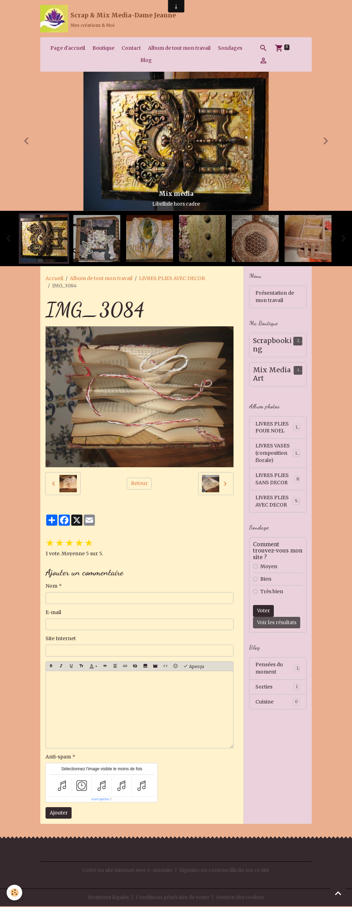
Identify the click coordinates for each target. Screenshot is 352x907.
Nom (51, 586)
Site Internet (61, 639)
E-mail (53, 613)
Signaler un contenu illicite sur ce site (224, 871)
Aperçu (193, 667)
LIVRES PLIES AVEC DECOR (172, 279)
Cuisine (277, 702)
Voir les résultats (276, 623)
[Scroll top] (338, 893)
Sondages (230, 48)
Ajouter (59, 813)
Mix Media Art (272, 375)
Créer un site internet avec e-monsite (127, 871)
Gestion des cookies (240, 898)
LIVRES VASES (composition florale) (278, 453)
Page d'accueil (67, 48)
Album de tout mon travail (179, 48)
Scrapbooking (272, 345)
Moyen (268, 567)
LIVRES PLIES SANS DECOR (277, 479)
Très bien (271, 592)
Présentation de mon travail (274, 297)
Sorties (277, 687)
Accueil (54, 279)
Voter (263, 611)
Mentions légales (108, 898)
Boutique (103, 48)
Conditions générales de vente (173, 898)
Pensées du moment (277, 669)
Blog (146, 60)
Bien (265, 580)
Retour (139, 484)
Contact (131, 48)
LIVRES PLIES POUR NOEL (277, 428)
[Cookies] (15, 892)
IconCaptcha (100, 799)
